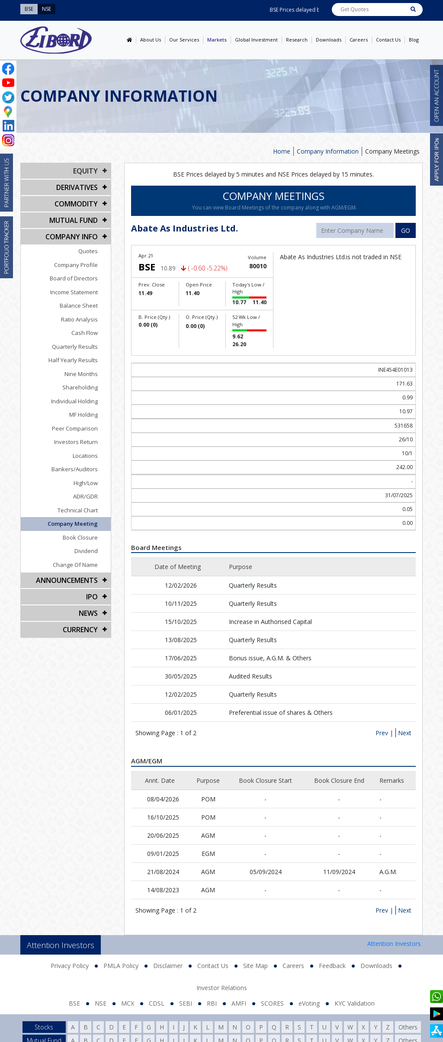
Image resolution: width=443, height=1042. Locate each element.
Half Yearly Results (73, 360)
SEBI (185, 1003)
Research (297, 39)
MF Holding (83, 414)
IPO (92, 596)
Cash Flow (84, 333)
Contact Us (388, 39)
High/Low (86, 483)
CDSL (156, 1003)
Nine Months (81, 374)
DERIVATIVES (77, 187)
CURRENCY (80, 629)
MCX (127, 1003)
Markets (217, 39)
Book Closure (80, 537)
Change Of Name (75, 565)
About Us (150, 39)
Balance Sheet (79, 305)
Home (281, 151)
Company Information (328, 151)
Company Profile (76, 265)
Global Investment (256, 39)
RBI (212, 1003)
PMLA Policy (120, 966)
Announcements (67, 580)
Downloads (328, 39)
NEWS (88, 613)
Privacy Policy (70, 966)
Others (407, 1027)
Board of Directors (74, 278)
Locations (85, 456)
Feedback (332, 966)
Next (404, 733)
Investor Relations (221, 988)
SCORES (272, 1003)
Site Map (255, 966)
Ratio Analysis (79, 319)
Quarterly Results (75, 347)
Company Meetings (392, 151)
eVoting (309, 1003)
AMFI (238, 1003)
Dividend (86, 551)
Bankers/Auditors (74, 469)
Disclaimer (168, 966)
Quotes (88, 251)
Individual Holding (74, 401)
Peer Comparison (75, 428)
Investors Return (76, 442)
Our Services (184, 39)
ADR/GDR (85, 496)
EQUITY (85, 171)
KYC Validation (354, 1003)
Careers (359, 39)
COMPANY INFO (71, 236)
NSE (100, 1003)
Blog (414, 39)
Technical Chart (78, 510)
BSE (74, 1003)
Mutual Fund (73, 220)
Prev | (384, 733)
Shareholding (80, 387)
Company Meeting (73, 523)
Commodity (76, 204)
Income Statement (74, 292)
